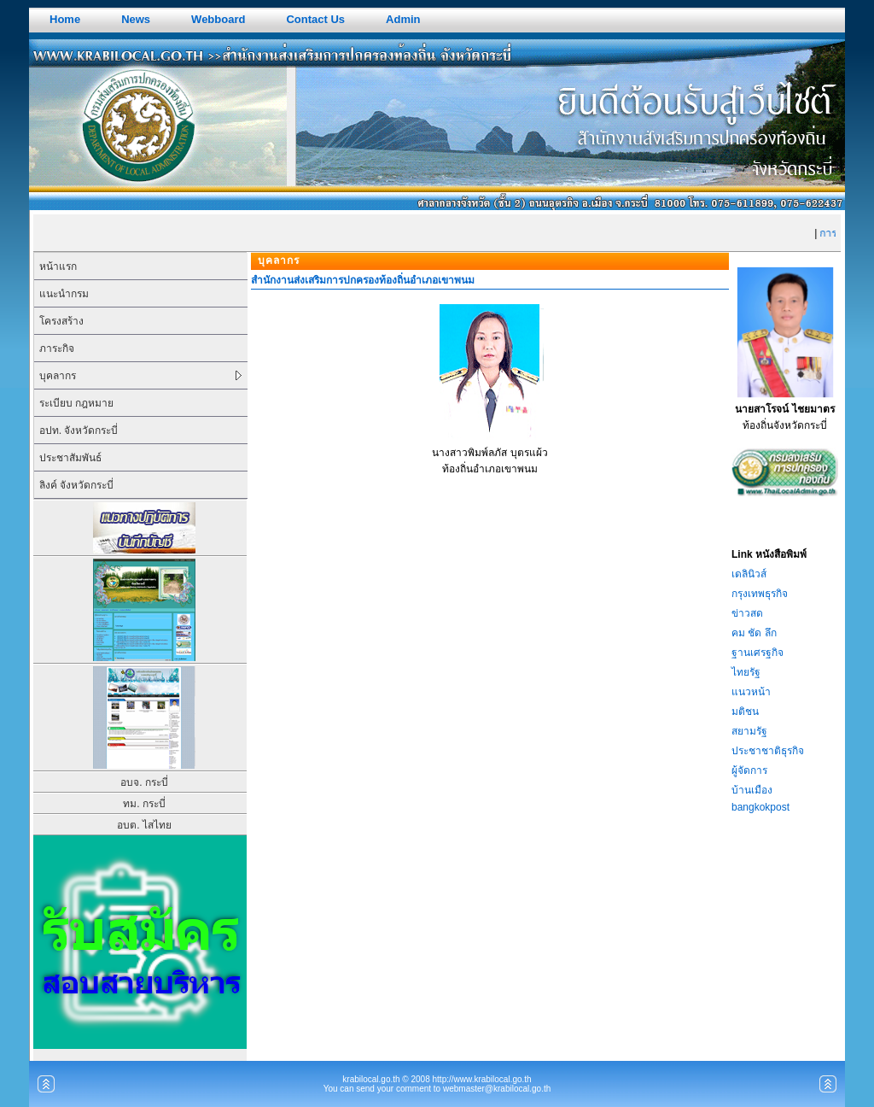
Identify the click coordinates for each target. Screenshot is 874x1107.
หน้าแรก (58, 266)
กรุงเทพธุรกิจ (759, 594)
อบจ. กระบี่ (144, 782)
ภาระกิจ (56, 348)
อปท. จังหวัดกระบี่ (78, 430)
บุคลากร (57, 376)
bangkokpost (760, 807)
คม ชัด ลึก (754, 633)
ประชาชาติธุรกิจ (767, 751)
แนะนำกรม (64, 294)
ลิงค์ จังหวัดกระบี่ (76, 485)
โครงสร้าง (61, 321)
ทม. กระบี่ (144, 804)
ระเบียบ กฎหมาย (76, 403)
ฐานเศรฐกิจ (757, 653)
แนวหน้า (751, 692)
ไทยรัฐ (745, 672)
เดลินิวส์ (748, 574)
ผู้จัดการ (749, 770)
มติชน (745, 712)
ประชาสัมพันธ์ (70, 458)
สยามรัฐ (749, 731)
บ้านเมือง (751, 790)
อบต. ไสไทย (144, 825)
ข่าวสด (747, 613)
